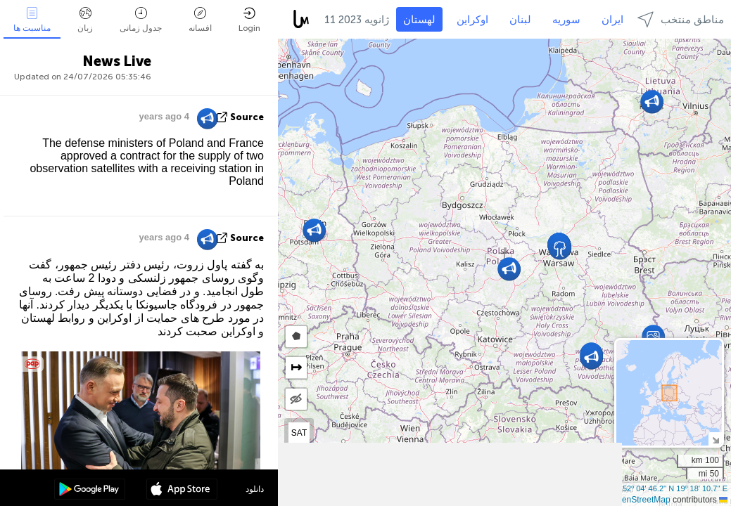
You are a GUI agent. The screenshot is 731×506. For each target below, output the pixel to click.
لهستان (419, 19)
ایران (612, 19)
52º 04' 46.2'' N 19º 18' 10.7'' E (675, 488)
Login (249, 20)
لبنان (520, 19)
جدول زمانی (141, 20)
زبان (85, 20)
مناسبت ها (32, 20)
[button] (653, 336)
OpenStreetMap (640, 500)
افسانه (200, 20)
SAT (299, 433)
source (247, 117)
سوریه (566, 19)
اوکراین (472, 19)
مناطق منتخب (680, 19)
